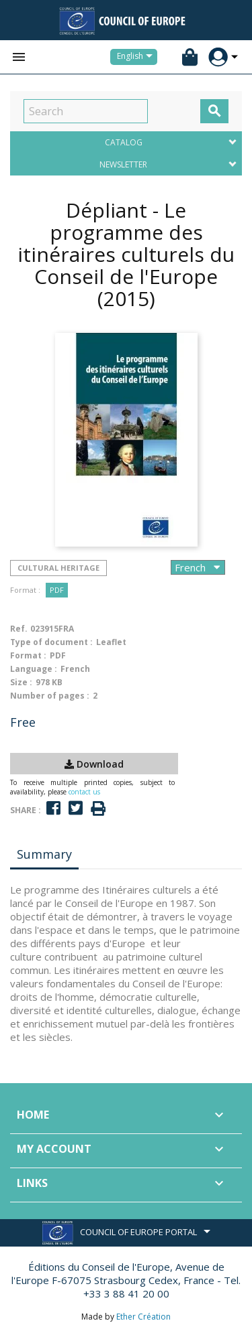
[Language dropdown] (137, 57)
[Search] (86, 111)
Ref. (19, 628)
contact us (84, 791)
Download (94, 764)
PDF (57, 590)
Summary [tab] (44, 854)
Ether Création (143, 1316)
